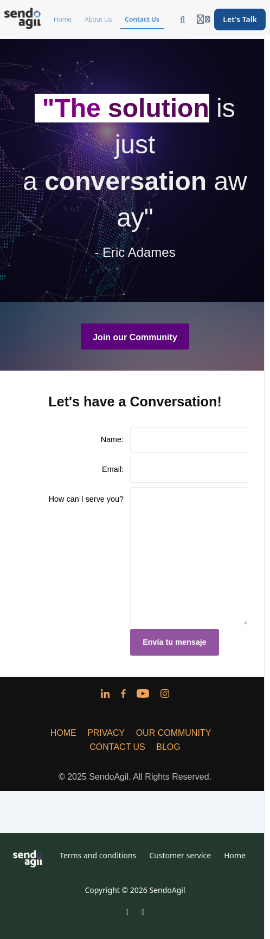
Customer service (180, 855)
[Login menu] (203, 19)
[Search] (182, 19)
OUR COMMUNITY (173, 732)
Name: (112, 439)
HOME (63, 732)
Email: (113, 469)
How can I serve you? (86, 499)
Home (235, 855)
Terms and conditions (98, 855)
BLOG (168, 747)
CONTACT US (117, 747)
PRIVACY (106, 732)
